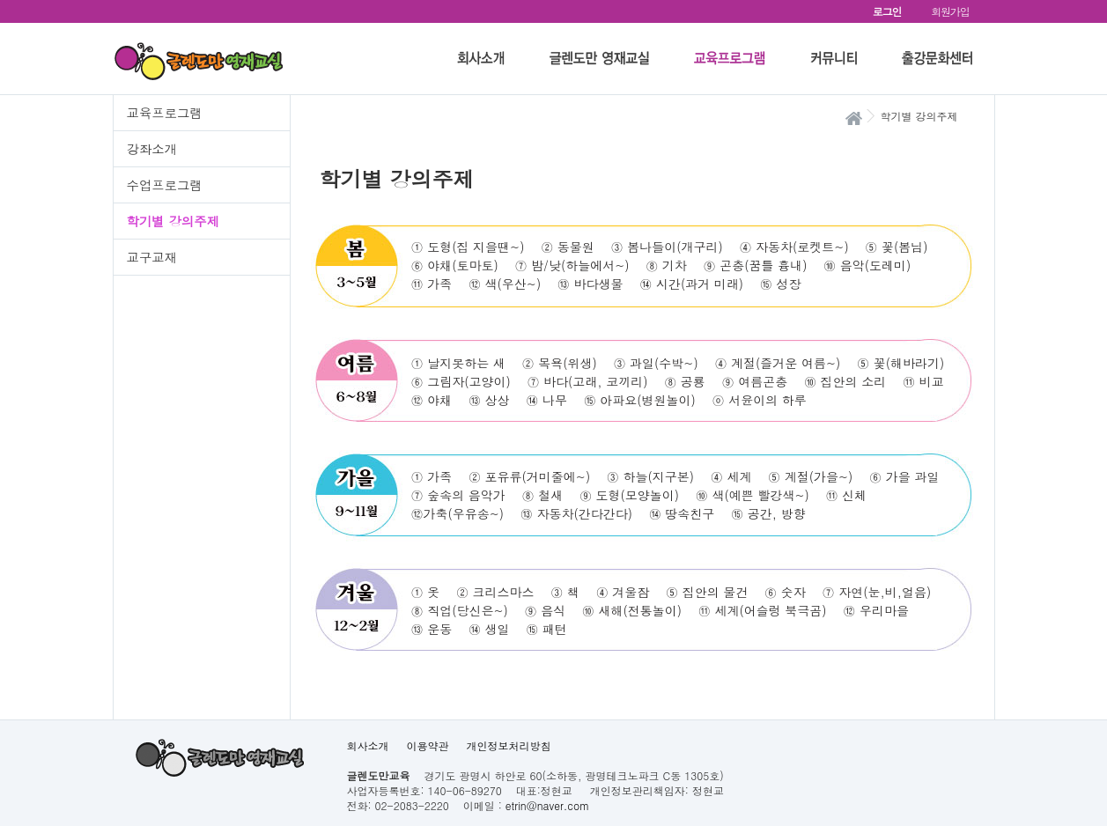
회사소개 (368, 745)
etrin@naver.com (547, 805)
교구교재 (152, 257)
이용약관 (428, 745)
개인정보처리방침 (509, 745)
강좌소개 (152, 149)
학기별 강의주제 (173, 221)
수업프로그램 (165, 185)
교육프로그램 (165, 113)
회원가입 (950, 11)
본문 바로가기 (0, 0)
